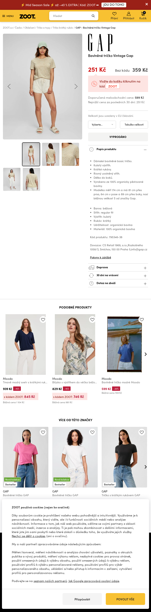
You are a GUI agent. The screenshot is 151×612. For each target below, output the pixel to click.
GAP (6, 491)
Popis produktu (118, 149)
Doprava (118, 267)
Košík (142, 15)
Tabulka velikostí (134, 124)
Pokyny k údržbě (100, 257)
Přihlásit (128, 16)
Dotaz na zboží (118, 283)
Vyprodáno (118, 137)
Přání (114, 16)
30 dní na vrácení (118, 275)
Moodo (8, 379)
